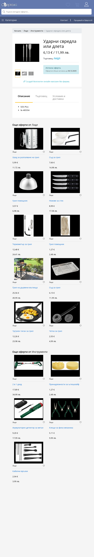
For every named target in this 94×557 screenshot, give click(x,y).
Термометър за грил (22, 244)
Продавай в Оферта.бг (83, 20)
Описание (24, 96)
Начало (17, 30)
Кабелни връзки (20, 471)
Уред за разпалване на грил (25, 157)
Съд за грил (54, 157)
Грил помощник (19, 201)
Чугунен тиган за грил (22, 331)
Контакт (64, 20)
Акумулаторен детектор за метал (27, 428)
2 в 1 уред (17, 384)
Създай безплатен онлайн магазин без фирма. (46, 81)
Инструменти (37, 30)
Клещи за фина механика (61, 428)
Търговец (41, 96)
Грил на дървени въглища (25, 288)
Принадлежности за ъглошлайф (64, 384)
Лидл (25, 30)
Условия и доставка (59, 97)
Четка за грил (55, 331)
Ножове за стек (56, 201)
